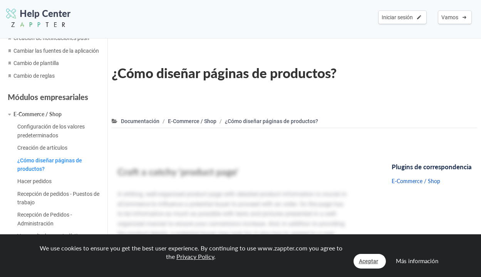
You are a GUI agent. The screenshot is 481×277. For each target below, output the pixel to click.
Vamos (453, 17)
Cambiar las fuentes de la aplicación (56, 51)
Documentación (140, 121)
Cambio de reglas (34, 76)
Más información (417, 260)
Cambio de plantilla (36, 63)
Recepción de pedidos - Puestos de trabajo (58, 198)
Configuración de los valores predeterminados (51, 130)
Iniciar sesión (401, 17)
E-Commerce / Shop (37, 114)
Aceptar (368, 261)
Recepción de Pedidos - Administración (44, 219)
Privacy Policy (195, 256)
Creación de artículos (42, 148)
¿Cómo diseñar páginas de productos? (49, 164)
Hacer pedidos (34, 181)
